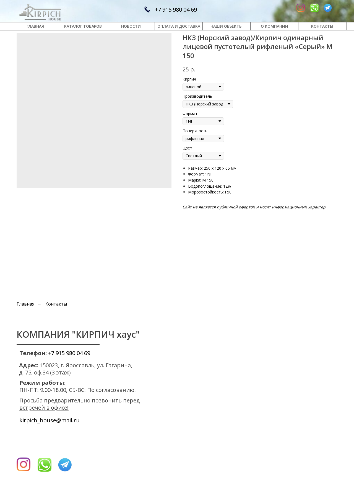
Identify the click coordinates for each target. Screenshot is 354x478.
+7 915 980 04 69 (176, 9)
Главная (25, 304)
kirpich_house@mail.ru (49, 420)
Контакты (56, 304)
